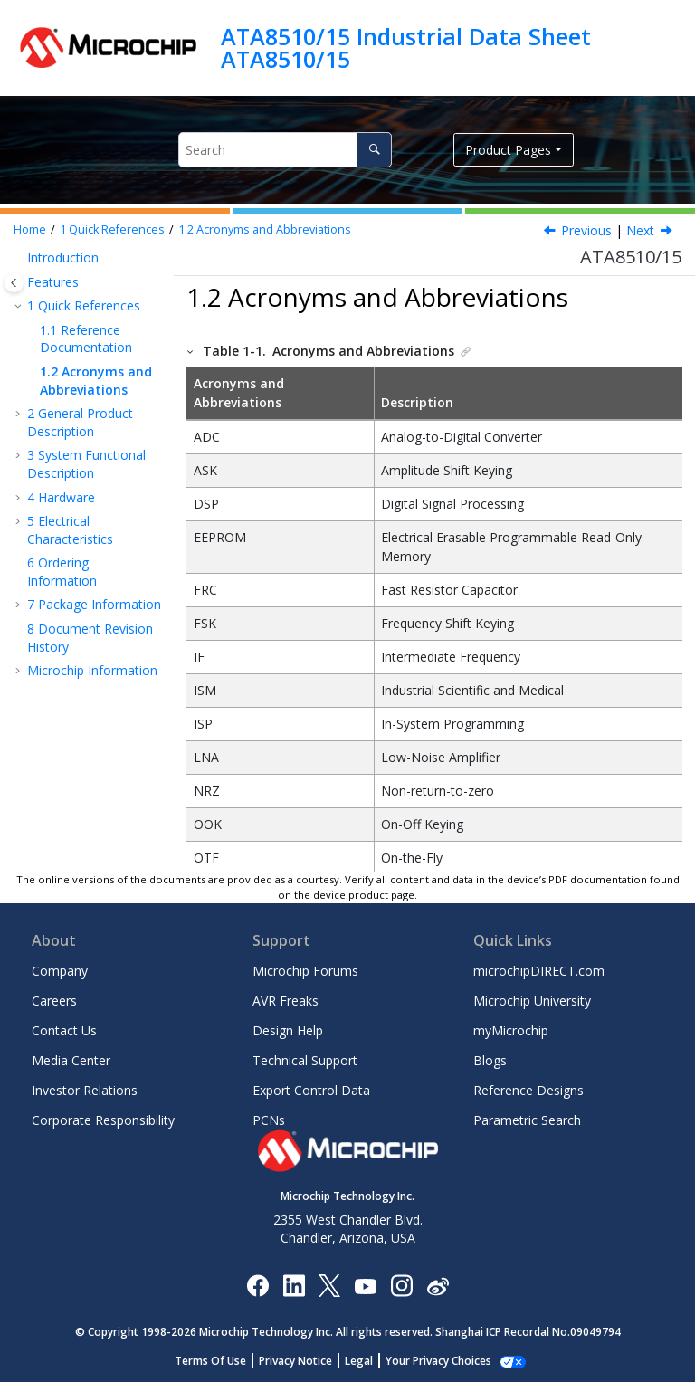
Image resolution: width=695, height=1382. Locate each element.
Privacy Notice (305, 1360)
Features (53, 282)
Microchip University (532, 1000)
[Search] (374, 149)
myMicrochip (510, 1030)
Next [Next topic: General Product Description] (640, 230)
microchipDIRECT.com (539, 970)
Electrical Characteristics (70, 530)
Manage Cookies (438, 1360)
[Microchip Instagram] (401, 1284)
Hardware (61, 497)
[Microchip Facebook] (257, 1284)
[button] (20, 258)
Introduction (63, 257)
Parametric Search (527, 1120)
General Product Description (80, 422)
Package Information (94, 604)
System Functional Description (86, 463)
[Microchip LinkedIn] (293, 1284)
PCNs (268, 1120)
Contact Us (64, 1030)
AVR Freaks (285, 1000)
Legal (369, 1360)
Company (60, 970)
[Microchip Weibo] (437, 1284)
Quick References (112, 229)
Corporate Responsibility (103, 1120)
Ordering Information (62, 571)
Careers (54, 1000)
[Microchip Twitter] (329, 1284)
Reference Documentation (86, 339)
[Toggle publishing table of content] (14, 282)
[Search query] (285, 149)
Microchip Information (92, 670)
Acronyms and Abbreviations (264, 229)
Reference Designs (528, 1090)
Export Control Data (311, 1090)
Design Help (287, 1030)
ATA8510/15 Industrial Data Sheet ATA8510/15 (406, 47)
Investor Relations (85, 1090)
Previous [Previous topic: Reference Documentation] (586, 230)
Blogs (490, 1060)
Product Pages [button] (508, 149)
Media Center (71, 1060)
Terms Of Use (220, 1360)
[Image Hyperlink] (365, 1284)
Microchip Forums (305, 970)
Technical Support (304, 1060)
